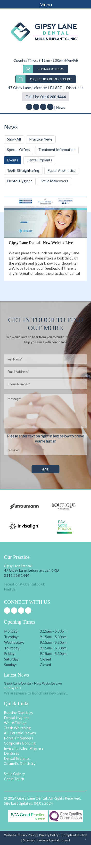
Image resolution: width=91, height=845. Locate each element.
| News (59, 107)
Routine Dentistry (18, 712)
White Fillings (15, 722)
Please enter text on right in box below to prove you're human (45, 438)
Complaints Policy (74, 835)
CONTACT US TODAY (51, 68)
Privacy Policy (49, 835)
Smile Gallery (14, 773)
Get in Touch (14, 779)
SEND (45, 469)
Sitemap (29, 840)
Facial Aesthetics (61, 170)
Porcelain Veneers (18, 738)
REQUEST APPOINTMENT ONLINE (50, 79)
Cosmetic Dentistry (19, 763)
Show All (14, 139)
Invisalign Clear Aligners (23, 748)
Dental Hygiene (20, 181)
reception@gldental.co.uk (24, 584)
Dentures (11, 753)
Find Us (10, 589)
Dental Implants (39, 160)
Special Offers (18, 149)
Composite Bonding (20, 743)
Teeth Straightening (23, 170)
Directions (74, 87)
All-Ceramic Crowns (20, 733)
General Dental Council (53, 840)
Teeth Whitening (17, 728)
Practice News (40, 139)
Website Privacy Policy (20, 835)
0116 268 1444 (53, 96)
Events (12, 160)
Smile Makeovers (54, 181)
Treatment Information (56, 149)
